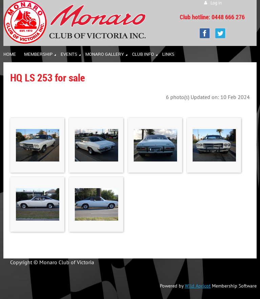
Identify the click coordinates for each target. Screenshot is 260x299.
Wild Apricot (198, 286)
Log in (216, 3)
